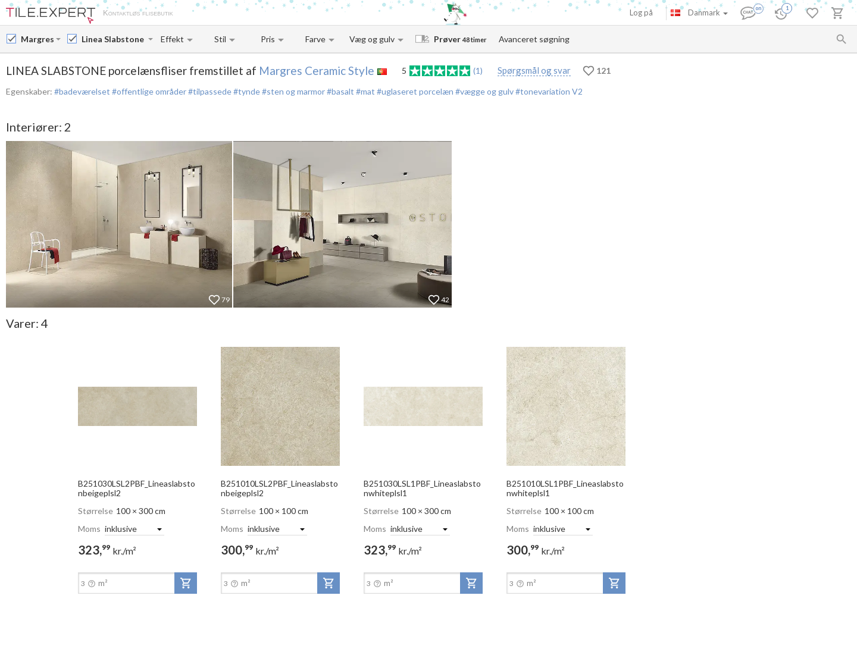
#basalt (339, 91)
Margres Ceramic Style (316, 70)
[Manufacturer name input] (37, 39)
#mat (364, 91)
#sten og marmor (292, 91)
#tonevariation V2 (548, 91)
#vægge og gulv (483, 91)
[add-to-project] (185, 583)
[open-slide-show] (137, 405)
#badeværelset (82, 91)
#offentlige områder (148, 91)
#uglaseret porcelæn (414, 91)
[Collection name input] (113, 39)
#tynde (246, 91)
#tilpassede (209, 91)
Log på (641, 12)
